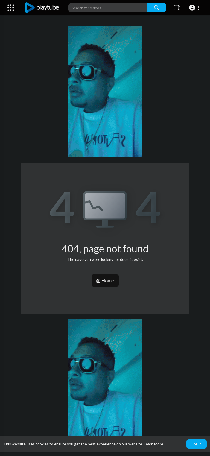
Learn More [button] (153, 444)
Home (105, 280)
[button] (195, 7)
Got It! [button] (197, 444)
